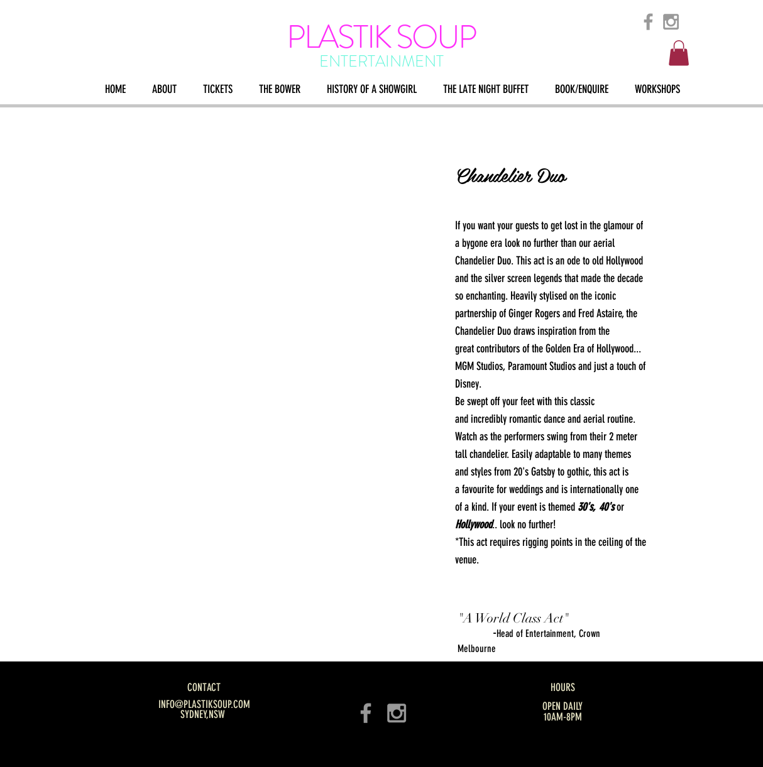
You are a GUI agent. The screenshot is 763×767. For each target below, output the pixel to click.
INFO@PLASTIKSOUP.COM (204, 704)
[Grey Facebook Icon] (648, 22)
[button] (678, 53)
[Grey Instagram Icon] (671, 22)
